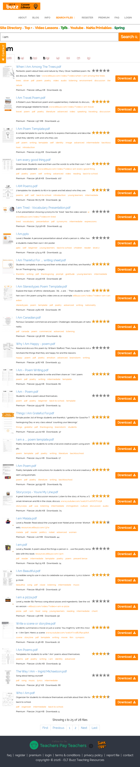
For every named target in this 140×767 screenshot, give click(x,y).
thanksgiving (47, 274)
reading (77, 173)
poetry (47, 80)
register (20, 755)
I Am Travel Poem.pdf (30, 98)
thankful (20, 274)
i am (31, 611)
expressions (91, 221)
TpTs (64, 28)
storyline (28, 637)
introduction (29, 147)
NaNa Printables (99, 28)
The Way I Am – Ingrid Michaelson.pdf (41, 671)
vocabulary (28, 221)
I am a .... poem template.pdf (35, 439)
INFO (47, 17)
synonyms (62, 221)
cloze (42, 585)
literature (50, 111)
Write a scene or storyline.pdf (36, 623)
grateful (28, 427)
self (52, 142)
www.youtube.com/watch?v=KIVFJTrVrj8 (81, 501)
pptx (18, 247)
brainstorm (75, 357)
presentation (42, 221)
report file (112, 755)
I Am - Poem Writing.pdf (32, 370)
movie (64, 637)
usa (36, 506)
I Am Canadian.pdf (28, 317)
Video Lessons (46, 28)
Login (48, 755)
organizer (26, 706)
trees (18, 80)
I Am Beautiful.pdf (28, 571)
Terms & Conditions (67, 755)
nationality (90, 305)
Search (129, 36)
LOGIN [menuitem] (128, 17)
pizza (18, 611)
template (43, 142)
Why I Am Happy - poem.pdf (35, 344)
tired (18, 221)
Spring (119, 28)
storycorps (21, 506)
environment (85, 80)
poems (19, 195)
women (73, 532)
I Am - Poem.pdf (27, 391)
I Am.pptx (22, 234)
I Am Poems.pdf (27, 650)
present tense (80, 558)
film (71, 637)
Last (94, 728)
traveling (93, 111)
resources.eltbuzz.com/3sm (49, 553)
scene (19, 637)
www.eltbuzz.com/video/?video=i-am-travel (71, 107)
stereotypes (22, 305)
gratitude (70, 274)
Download (127, 78)
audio (64, 80)
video (56, 80)
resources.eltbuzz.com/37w (35, 527)
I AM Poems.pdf (27, 186)
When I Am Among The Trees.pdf (38, 66)
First (45, 728)
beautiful (20, 585)
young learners (75, 195)
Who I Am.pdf (25, 693)
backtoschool (77, 453)
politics (43, 532)
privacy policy (93, 755)
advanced (62, 111)
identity (59, 142)
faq (9, 755)
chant (95, 611)
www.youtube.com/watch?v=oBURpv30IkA (67, 632)
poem (39, 80)
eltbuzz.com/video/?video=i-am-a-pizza (48, 606)
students (72, 427)
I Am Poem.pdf (26, 466)
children (78, 247)
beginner (32, 247)
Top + (28, 28)
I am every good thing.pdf (33, 160)
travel (19, 111)
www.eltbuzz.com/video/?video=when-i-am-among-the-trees (73, 75)
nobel (52, 532)
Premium (35, 755)
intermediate (92, 142)
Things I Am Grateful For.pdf (35, 413)
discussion (99, 80)
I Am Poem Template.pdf (33, 129)
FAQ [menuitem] (116, 17)
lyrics (39, 680)
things (19, 427)
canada (25, 331)
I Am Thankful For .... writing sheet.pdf (41, 260)
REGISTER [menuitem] (87, 17)
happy (19, 357)
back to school (90, 173)
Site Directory (11, 28)
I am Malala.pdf (26, 518)
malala (19, 532)
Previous (58, 728)
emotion (51, 357)
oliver (26, 80)
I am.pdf (21, 544)
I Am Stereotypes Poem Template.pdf (41, 286)
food (38, 611)
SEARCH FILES (66, 17)
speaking (81, 111)
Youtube (76, 28)
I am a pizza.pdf (26, 597)
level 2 (96, 247)
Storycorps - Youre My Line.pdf (37, 492)
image (69, 142)
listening (73, 80)
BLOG (35, 17)
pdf (32, 80)
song (29, 585)
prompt (59, 274)
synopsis (79, 637)
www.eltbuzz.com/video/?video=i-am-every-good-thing (66, 169)
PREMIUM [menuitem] (103, 17)
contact (128, 755)
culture (84, 506)
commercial (45, 331)
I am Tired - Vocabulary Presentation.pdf (43, 207)
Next (84, 728)
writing (33, 142)
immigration (72, 506)
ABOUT (22, 17)
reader (87, 247)
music (76, 585)
